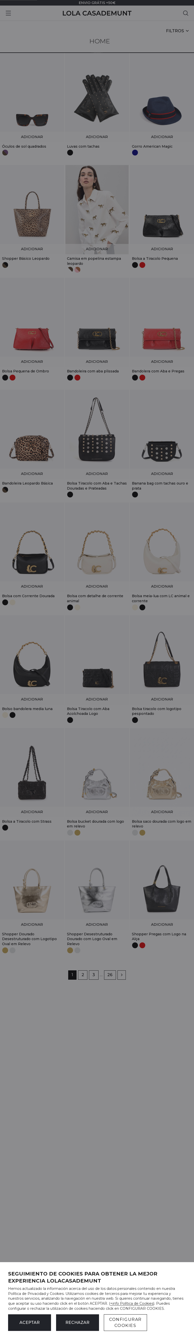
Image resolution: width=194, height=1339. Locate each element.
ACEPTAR (29, 1322)
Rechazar (77, 1322)
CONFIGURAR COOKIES (125, 1322)
